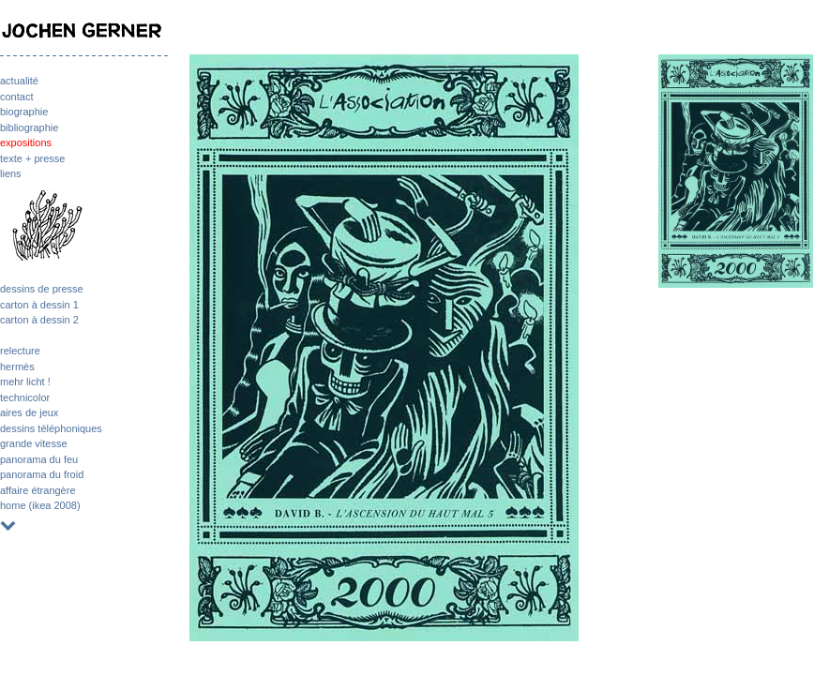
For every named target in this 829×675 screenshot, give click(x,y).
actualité (19, 80)
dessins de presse (41, 288)
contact (16, 96)
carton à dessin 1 (39, 304)
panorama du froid (41, 474)
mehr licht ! (25, 381)
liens (11, 173)
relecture (20, 350)
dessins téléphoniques (51, 428)
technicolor (25, 397)
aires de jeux (29, 412)
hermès (17, 366)
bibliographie (29, 127)
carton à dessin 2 (39, 319)
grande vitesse (34, 443)
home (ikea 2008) (40, 505)
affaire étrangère (38, 490)
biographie (24, 111)
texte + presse (32, 158)
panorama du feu (39, 459)
